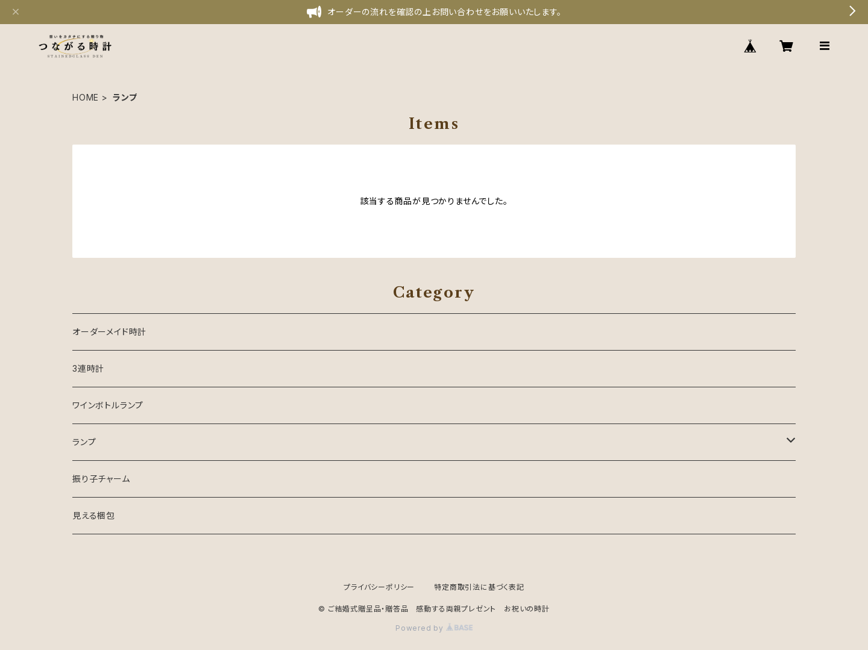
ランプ (84, 442)
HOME (85, 97)
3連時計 (88, 368)
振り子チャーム (101, 478)
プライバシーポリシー (379, 587)
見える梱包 (93, 515)
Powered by (434, 628)
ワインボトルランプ (107, 405)
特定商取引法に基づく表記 (479, 587)
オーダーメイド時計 (109, 332)
